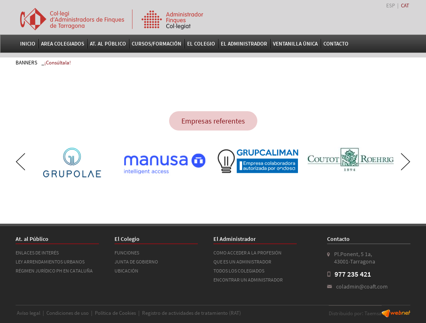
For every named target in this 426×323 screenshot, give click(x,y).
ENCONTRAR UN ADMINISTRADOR (248, 280)
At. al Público (108, 43)
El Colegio (201, 43)
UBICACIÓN (126, 271)
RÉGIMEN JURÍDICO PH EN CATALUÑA (54, 271)
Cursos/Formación (156, 43)
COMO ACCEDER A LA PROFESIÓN (247, 253)
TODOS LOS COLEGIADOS (238, 271)
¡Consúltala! (57, 62)
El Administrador (244, 43)
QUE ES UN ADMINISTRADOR (242, 262)
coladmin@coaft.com (362, 286)
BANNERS (26, 62)
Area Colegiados (62, 43)
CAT (405, 5)
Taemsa (373, 313)
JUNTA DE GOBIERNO (136, 262)
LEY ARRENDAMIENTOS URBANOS (50, 262)
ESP (390, 5)
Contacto (335, 43)
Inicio (27, 43)
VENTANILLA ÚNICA (295, 43)
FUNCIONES (127, 253)
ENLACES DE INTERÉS (37, 253)
